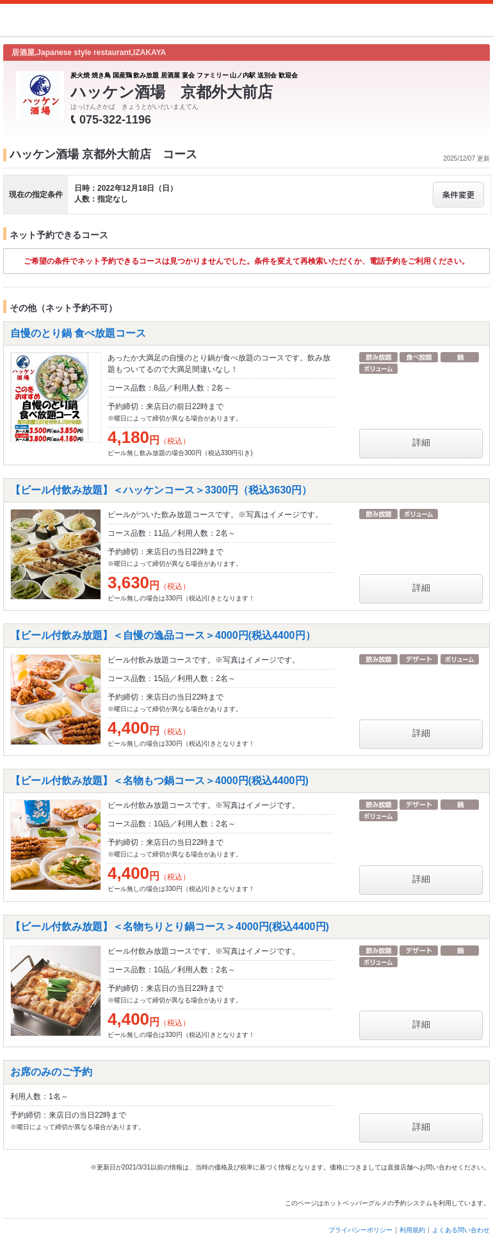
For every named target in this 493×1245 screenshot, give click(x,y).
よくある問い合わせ (461, 1229)
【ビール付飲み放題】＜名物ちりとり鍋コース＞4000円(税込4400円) (169, 926)
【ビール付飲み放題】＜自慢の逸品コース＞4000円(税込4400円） (163, 635)
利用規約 (412, 1229)
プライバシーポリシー (360, 1229)
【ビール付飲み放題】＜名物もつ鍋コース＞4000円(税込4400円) (159, 780)
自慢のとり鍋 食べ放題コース (78, 333)
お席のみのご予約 (51, 1071)
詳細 (421, 442)
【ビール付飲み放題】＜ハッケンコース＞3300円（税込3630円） (161, 490)
